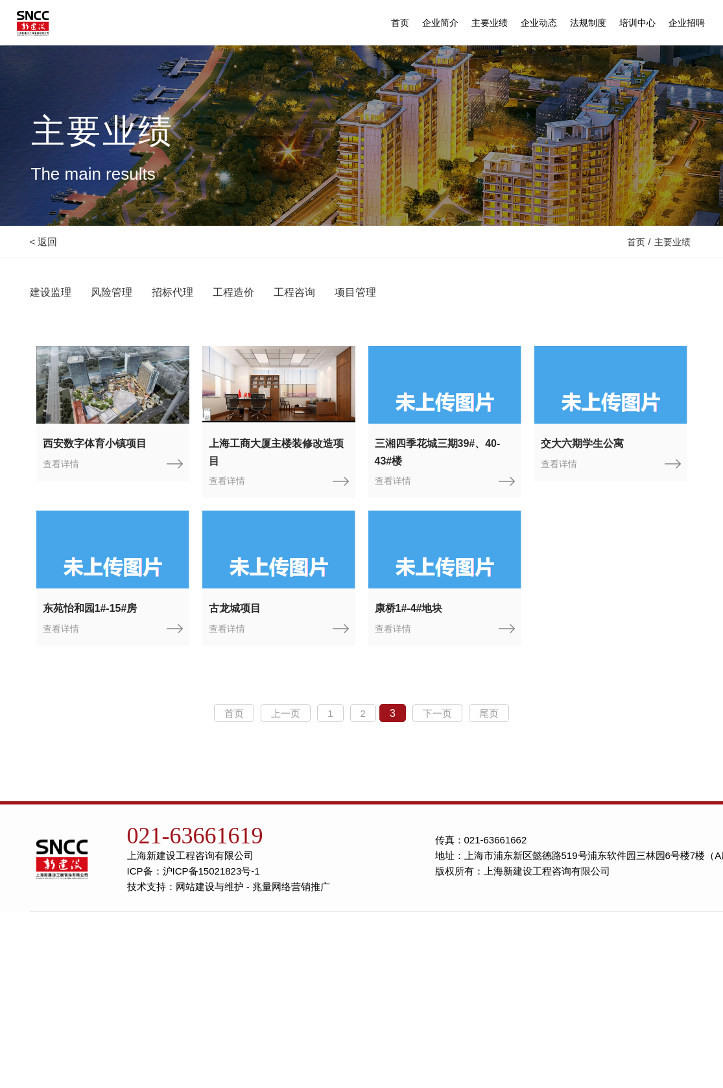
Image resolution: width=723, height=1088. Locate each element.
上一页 (285, 713)
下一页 (437, 713)
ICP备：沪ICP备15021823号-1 (193, 870)
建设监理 (50, 292)
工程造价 (233, 292)
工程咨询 (294, 292)
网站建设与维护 (210, 886)
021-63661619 (195, 836)
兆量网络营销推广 (291, 886)
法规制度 (588, 21)
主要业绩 (489, 21)
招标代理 (172, 292)
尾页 (489, 713)
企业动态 (539, 21)
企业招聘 (687, 21)
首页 (400, 21)
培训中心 (637, 21)
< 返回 (44, 241)
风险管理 (111, 292)
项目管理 (355, 292)
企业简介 (440, 21)
